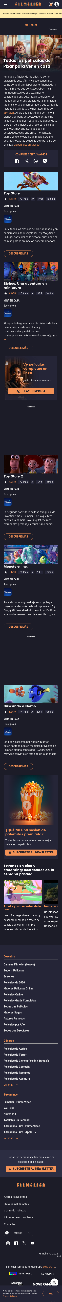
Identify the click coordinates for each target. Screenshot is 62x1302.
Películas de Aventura (17, 1078)
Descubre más (18, 253)
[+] (5, 245)
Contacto (9, 1224)
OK (51, 1294)
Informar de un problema (18, 1217)
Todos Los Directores (16, 1030)
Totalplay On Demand (17, 1120)
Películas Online (13, 994)
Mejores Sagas (13, 1012)
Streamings (11, 1094)
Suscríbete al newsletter (31, 852)
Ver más (11, 1084)
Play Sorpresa (31, 391)
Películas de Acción (15, 1048)
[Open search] (54, 1282)
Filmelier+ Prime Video (17, 1102)
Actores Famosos (14, 1018)
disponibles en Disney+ (27, 144)
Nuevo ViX (10, 1114)
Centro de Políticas (10, 1296)
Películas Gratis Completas (20, 1000)
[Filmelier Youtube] (32, 1243)
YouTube (9, 1108)
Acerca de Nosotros (15, 1197)
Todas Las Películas (16, 1006)
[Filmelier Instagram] (8, 1243)
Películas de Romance (17, 1072)
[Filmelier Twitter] (24, 1243)
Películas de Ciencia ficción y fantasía (26, 1060)
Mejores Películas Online (18, 988)
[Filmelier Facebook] (16, 1243)
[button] (29, 1233)
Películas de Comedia (17, 1066)
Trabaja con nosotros (16, 1203)
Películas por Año (14, 1024)
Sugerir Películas (14, 970)
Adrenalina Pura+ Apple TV (20, 1132)
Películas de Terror (15, 1054)
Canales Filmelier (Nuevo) (19, 964)
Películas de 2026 (14, 982)
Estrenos (9, 976)
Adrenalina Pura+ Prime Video (22, 1126)
